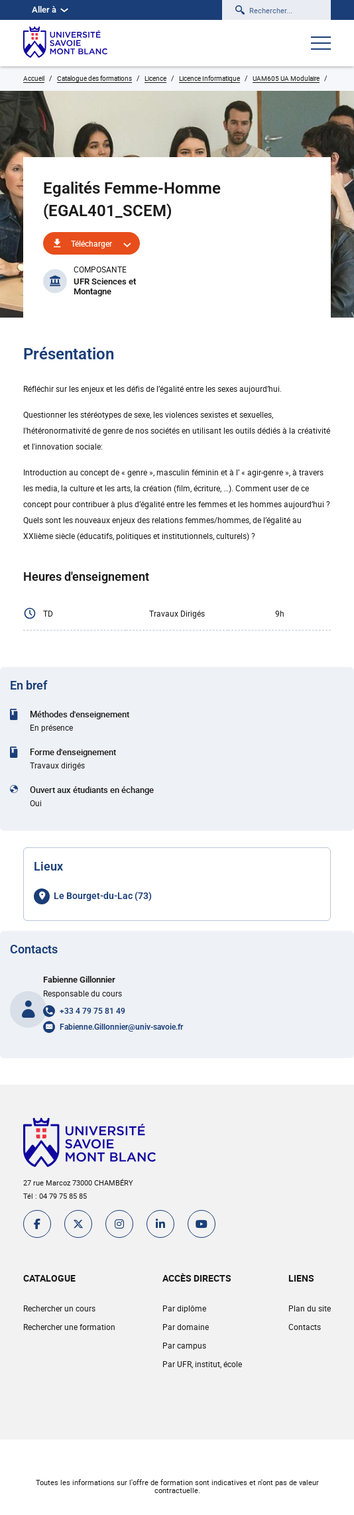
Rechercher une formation (69, 1326)
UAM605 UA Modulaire (286, 78)
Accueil (33, 78)
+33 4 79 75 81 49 (92, 1011)
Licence (155, 78)
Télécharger (91, 243)
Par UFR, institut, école (202, 1364)
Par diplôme (184, 1308)
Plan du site (309, 1308)
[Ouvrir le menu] (321, 44)
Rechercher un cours (59, 1308)
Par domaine (185, 1326)
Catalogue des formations (94, 78)
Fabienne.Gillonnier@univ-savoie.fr (121, 1027)
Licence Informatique (209, 78)
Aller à (50, 10)
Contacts (304, 1326)
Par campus (184, 1345)
